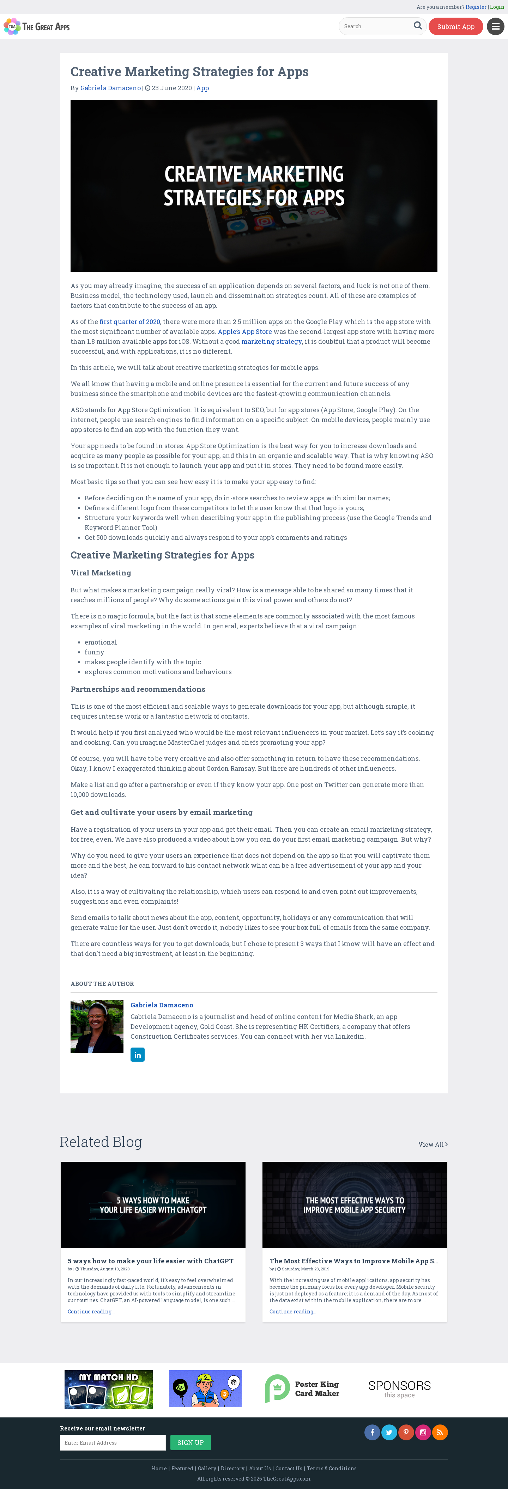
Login (497, 7)
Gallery (207, 1468)
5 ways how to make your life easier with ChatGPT (151, 1261)
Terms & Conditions (332, 1468)
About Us (260, 1468)
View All (433, 1144)
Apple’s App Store (245, 331)
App (202, 88)
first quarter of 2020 (129, 321)
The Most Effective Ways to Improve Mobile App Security (364, 1261)
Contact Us (289, 1468)
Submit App (455, 26)
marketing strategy (271, 341)
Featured (182, 1468)
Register (476, 7)
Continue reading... (91, 1311)
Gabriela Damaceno (110, 88)
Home (159, 1468)
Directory (232, 1468)
